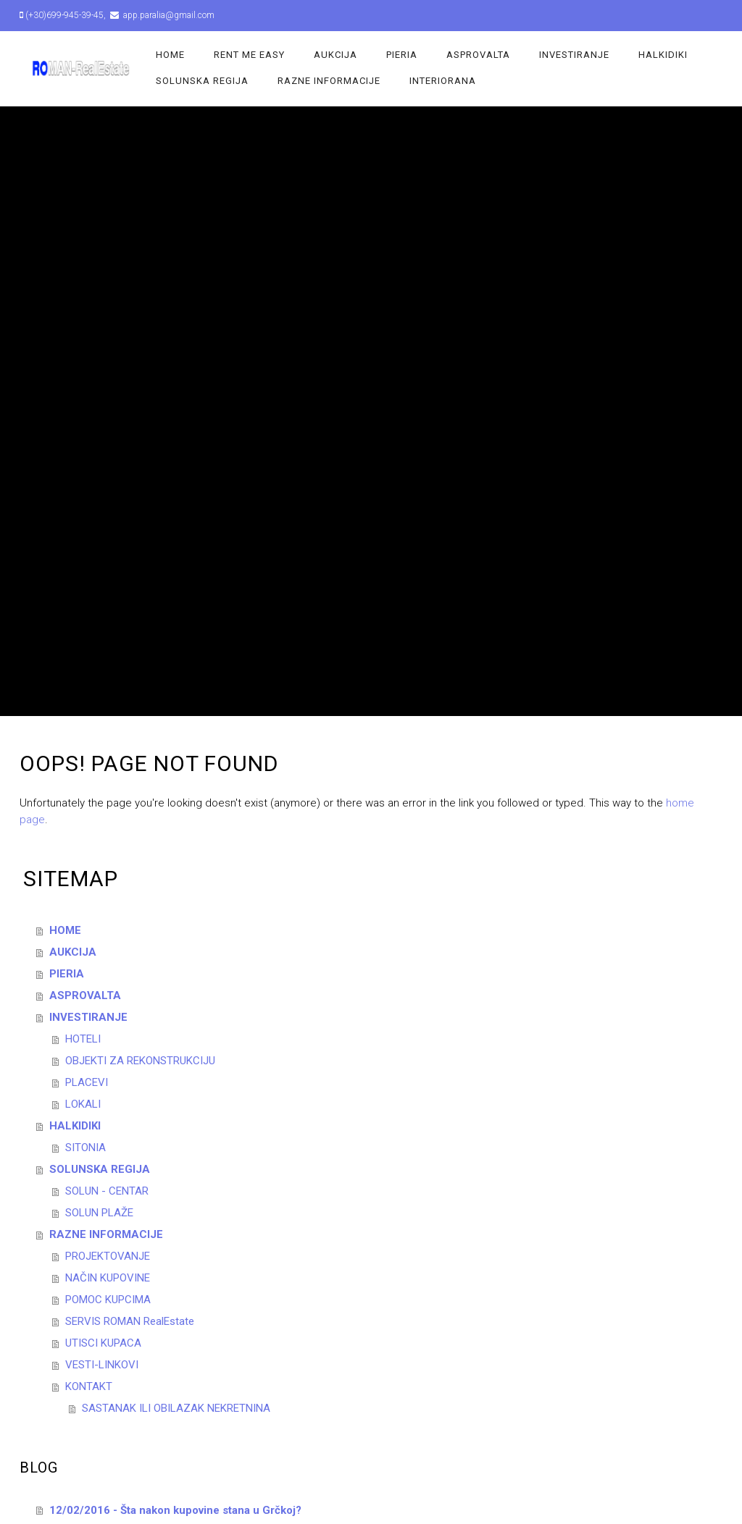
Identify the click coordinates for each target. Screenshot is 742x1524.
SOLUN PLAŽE (99, 1212)
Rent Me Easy (249, 54)
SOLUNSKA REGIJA (202, 80)
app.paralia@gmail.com (167, 15)
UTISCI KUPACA (103, 1343)
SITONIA (85, 1147)
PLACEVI (86, 1082)
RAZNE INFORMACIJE (329, 80)
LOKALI (83, 1104)
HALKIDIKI (663, 54)
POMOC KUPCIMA (108, 1299)
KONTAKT (88, 1386)
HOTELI (83, 1038)
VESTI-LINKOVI (101, 1364)
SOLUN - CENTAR (107, 1190)
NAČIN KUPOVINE (107, 1277)
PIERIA (401, 54)
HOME (170, 54)
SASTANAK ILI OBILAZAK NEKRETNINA (176, 1408)
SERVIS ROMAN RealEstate (129, 1321)
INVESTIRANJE (574, 54)
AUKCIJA (335, 54)
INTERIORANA (442, 80)
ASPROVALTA (478, 54)
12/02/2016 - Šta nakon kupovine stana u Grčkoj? (175, 1510)
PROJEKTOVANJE (107, 1256)
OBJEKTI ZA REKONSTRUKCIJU (140, 1060)
